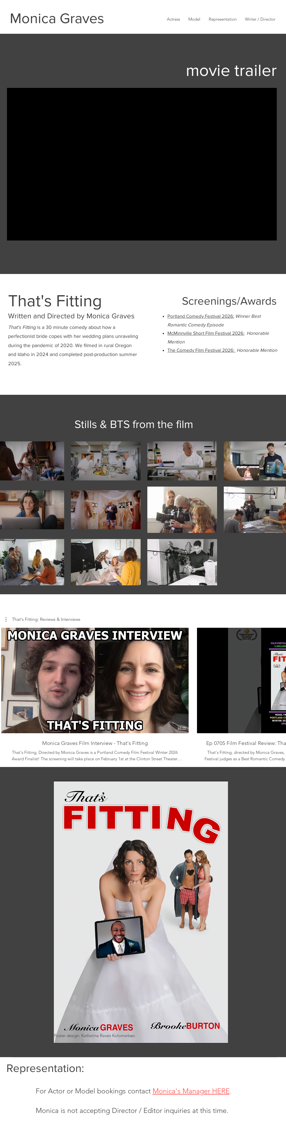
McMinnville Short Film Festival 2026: (205, 333)
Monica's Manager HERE (191, 1091)
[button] (260, 19)
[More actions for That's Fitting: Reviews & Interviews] (43, 619)
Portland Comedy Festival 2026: (200, 316)
